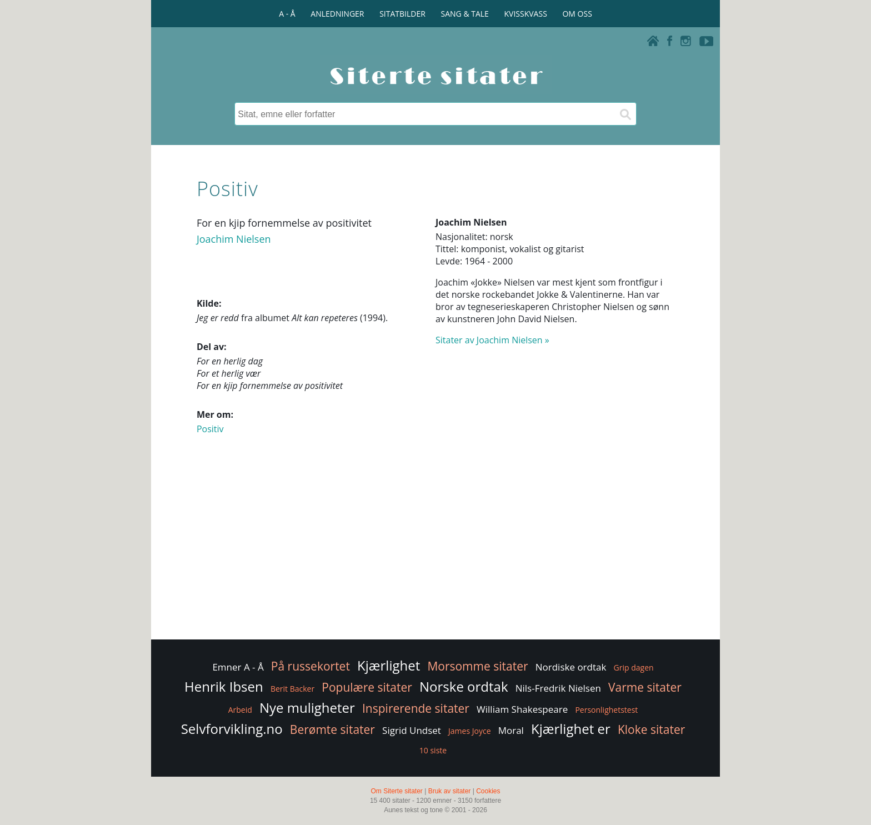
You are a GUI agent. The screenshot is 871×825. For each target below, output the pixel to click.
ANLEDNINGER (337, 13)
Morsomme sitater (477, 666)
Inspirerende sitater (415, 708)
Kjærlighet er (570, 728)
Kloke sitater (651, 729)
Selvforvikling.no (232, 728)
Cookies (488, 791)
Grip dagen (634, 667)
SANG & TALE (465, 13)
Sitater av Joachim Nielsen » (492, 340)
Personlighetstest (606, 709)
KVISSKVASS (525, 13)
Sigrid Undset (411, 730)
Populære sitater (367, 687)
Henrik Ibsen (223, 686)
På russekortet (310, 666)
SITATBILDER (402, 13)
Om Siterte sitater (396, 791)
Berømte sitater (332, 729)
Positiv (210, 429)
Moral (511, 730)
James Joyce (469, 731)
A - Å (287, 13)
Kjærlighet (388, 665)
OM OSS (577, 13)
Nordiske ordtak (571, 667)
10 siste (433, 750)
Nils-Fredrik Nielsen (558, 688)
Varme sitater (645, 687)
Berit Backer (292, 688)
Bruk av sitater (449, 791)
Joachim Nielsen (234, 239)
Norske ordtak (463, 686)
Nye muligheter (307, 707)
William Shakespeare (522, 709)
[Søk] (624, 113)
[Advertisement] (435, 548)
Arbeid (240, 709)
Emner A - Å (237, 667)
